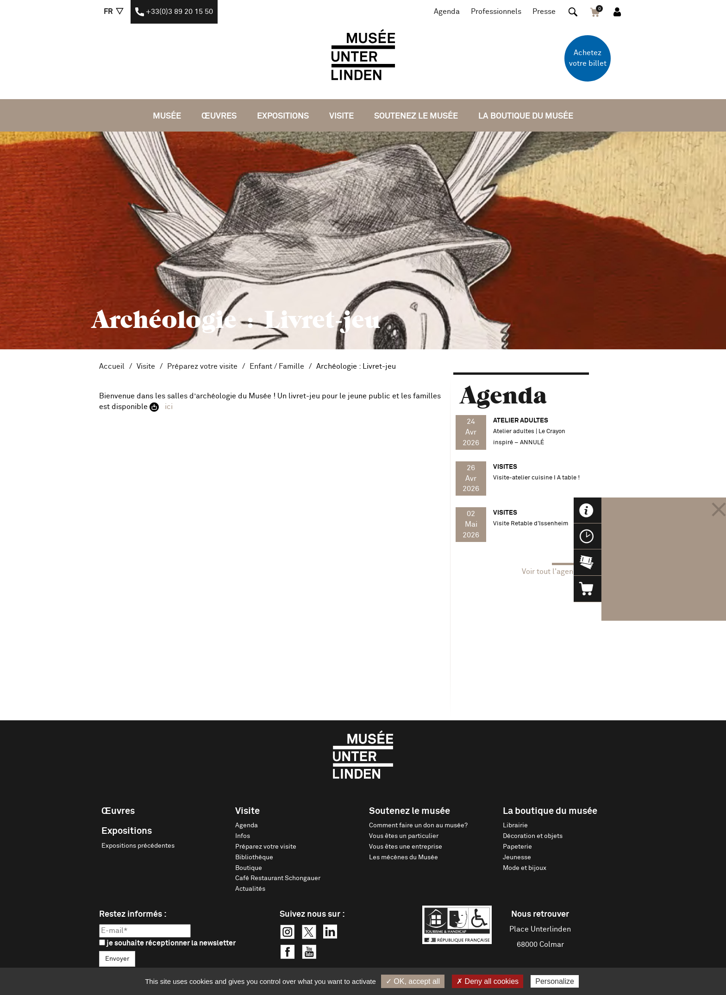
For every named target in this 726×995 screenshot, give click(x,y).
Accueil (112, 366)
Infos (242, 836)
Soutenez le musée (416, 116)
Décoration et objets (533, 836)
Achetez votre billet (588, 58)
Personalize (554, 981)
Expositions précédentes (138, 846)
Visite (341, 116)
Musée (167, 116)
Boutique (248, 868)
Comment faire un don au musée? (418, 825)
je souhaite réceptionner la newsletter (167, 943)
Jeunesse (517, 857)
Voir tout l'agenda (552, 571)
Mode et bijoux (524, 868)
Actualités (250, 889)
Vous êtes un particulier (403, 836)
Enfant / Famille (277, 366)
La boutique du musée (525, 116)
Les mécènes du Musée (403, 857)
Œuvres (219, 116)
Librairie (515, 825)
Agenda (447, 11)
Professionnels (496, 11)
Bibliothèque (254, 857)
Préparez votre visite (202, 366)
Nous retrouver (540, 914)
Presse (544, 11)
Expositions (283, 116)
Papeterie (517, 847)
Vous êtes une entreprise (405, 847)
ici (169, 406)
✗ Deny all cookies (488, 981)
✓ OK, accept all (413, 981)
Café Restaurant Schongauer (277, 878)
